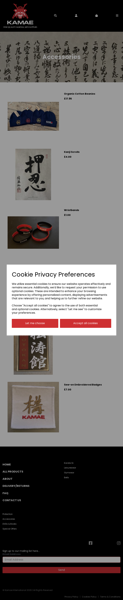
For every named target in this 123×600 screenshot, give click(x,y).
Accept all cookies (85, 323)
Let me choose (35, 323)
